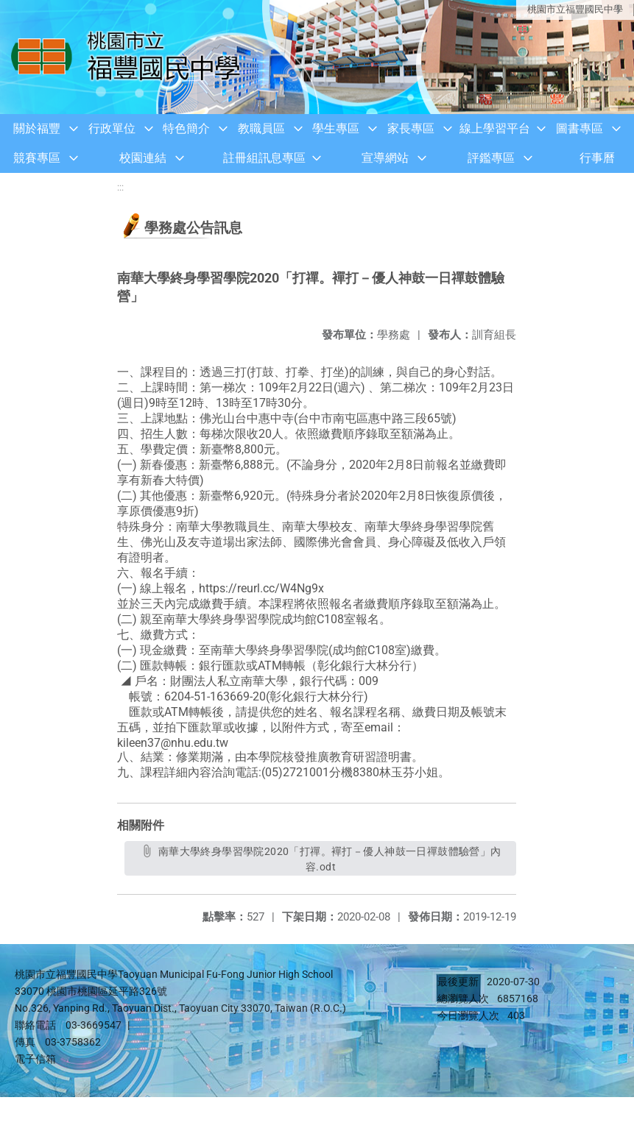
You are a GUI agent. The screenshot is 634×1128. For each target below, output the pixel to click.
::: (120, 187)
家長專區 (410, 128)
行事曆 (597, 158)
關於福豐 (36, 128)
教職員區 (261, 128)
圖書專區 (579, 128)
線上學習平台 (494, 128)
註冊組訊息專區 (264, 158)
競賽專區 (36, 158)
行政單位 (111, 128)
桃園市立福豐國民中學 (575, 9)
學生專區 (335, 128)
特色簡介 (186, 128)
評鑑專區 (491, 158)
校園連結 (142, 158)
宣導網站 (385, 158)
